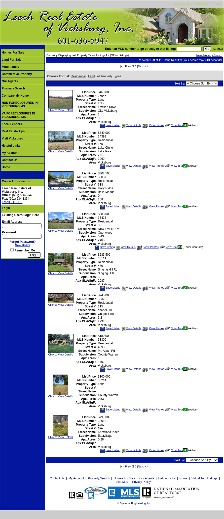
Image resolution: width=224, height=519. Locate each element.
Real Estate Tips (13, 131)
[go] (207, 48)
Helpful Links (11, 145)
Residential (78, 76)
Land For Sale (11, 59)
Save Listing (110, 125)
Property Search (13, 88)
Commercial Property (17, 74)
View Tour (174, 125)
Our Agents (10, 81)
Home (217, 4)
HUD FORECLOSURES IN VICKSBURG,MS (20, 104)
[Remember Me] (12, 249)
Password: (9, 232)
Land (91, 76)
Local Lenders (12, 124)
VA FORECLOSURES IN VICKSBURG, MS (18, 115)
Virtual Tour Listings (204, 478)
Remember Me (22, 250)
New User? (22, 245)
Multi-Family (10, 67)
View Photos (153, 125)
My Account (181, 4)
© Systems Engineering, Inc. (134, 503)
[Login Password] (22, 236)
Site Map (122, 482)
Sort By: (180, 83)
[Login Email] (22, 225)
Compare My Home (15, 95)
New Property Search (209, 55)
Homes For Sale (13, 52)
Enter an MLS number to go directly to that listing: (140, 49)
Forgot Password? (22, 242)
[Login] (34, 255)
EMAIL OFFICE (12, 202)
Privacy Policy (141, 482)
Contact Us (201, 4)
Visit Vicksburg (12, 138)
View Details (131, 125)
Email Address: (13, 221)
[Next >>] (143, 66)
